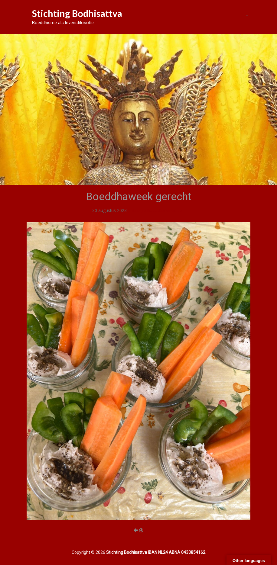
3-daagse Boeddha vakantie (155, 210)
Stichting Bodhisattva (77, 13)
